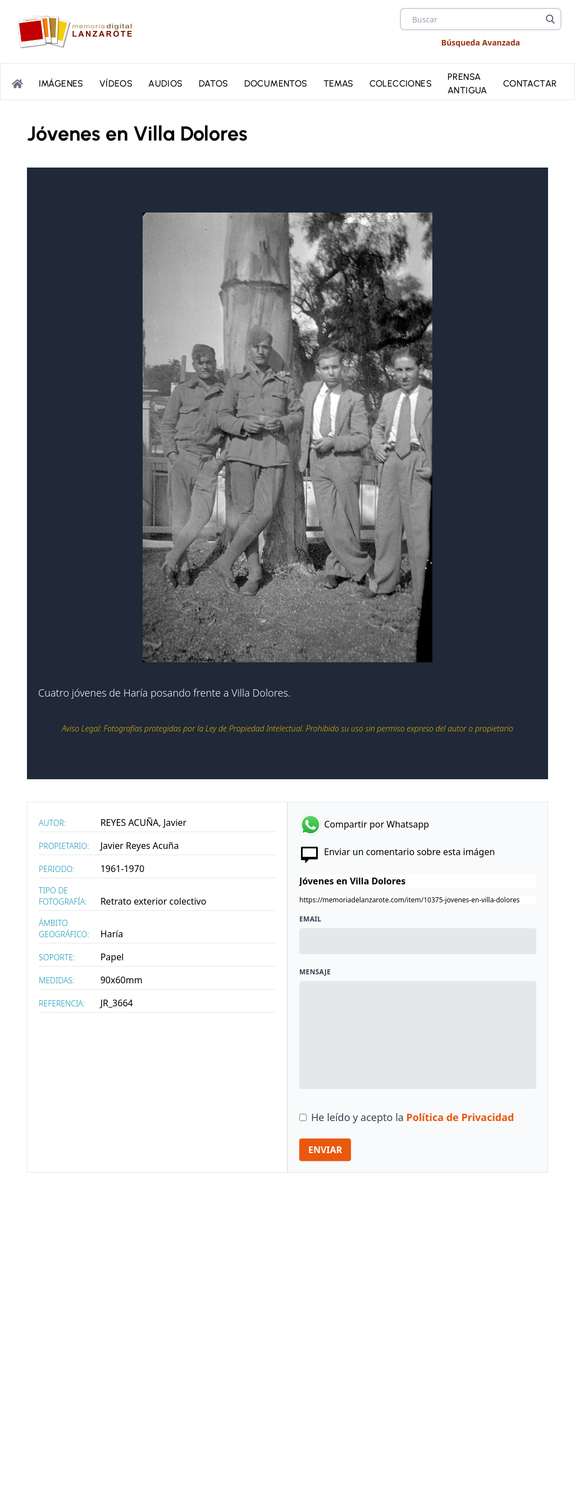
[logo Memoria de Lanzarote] (77, 31)
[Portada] (17, 84)
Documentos (276, 83)
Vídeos (116, 83)
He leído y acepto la (412, 1117)
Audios (165, 83)
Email (310, 919)
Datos (214, 83)
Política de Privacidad (460, 1117)
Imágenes (61, 83)
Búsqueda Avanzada (480, 42)
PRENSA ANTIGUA (467, 83)
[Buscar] (550, 19)
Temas (338, 83)
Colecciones (400, 83)
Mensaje (315, 972)
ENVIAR (325, 1150)
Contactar (530, 83)
